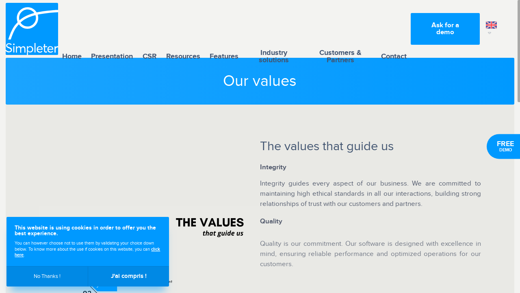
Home (72, 28)
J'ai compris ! (129, 276)
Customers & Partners (340, 29)
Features (224, 28)
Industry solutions (274, 29)
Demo (505, 146)
